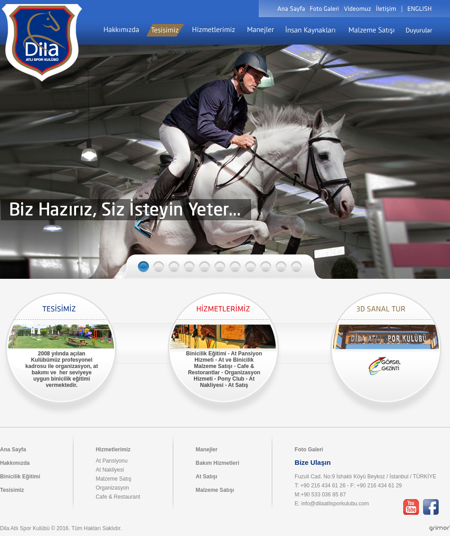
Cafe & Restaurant (118, 497)
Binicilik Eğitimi (20, 476)
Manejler (207, 449)
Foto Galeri (309, 449)
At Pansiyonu (112, 461)
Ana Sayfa (13, 449)
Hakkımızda (15, 463)
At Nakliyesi (110, 470)
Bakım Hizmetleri (217, 463)
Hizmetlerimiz (113, 449)
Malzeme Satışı (215, 490)
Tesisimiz (12, 490)
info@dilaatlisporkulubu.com (335, 503)
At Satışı (206, 476)
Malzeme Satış (113, 479)
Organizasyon (112, 488)
